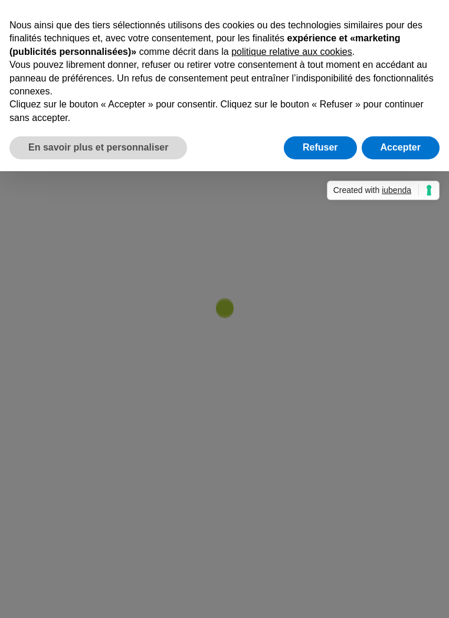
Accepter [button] (401, 147)
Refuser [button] (320, 147)
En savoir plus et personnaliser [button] (98, 147)
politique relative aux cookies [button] (291, 52)
